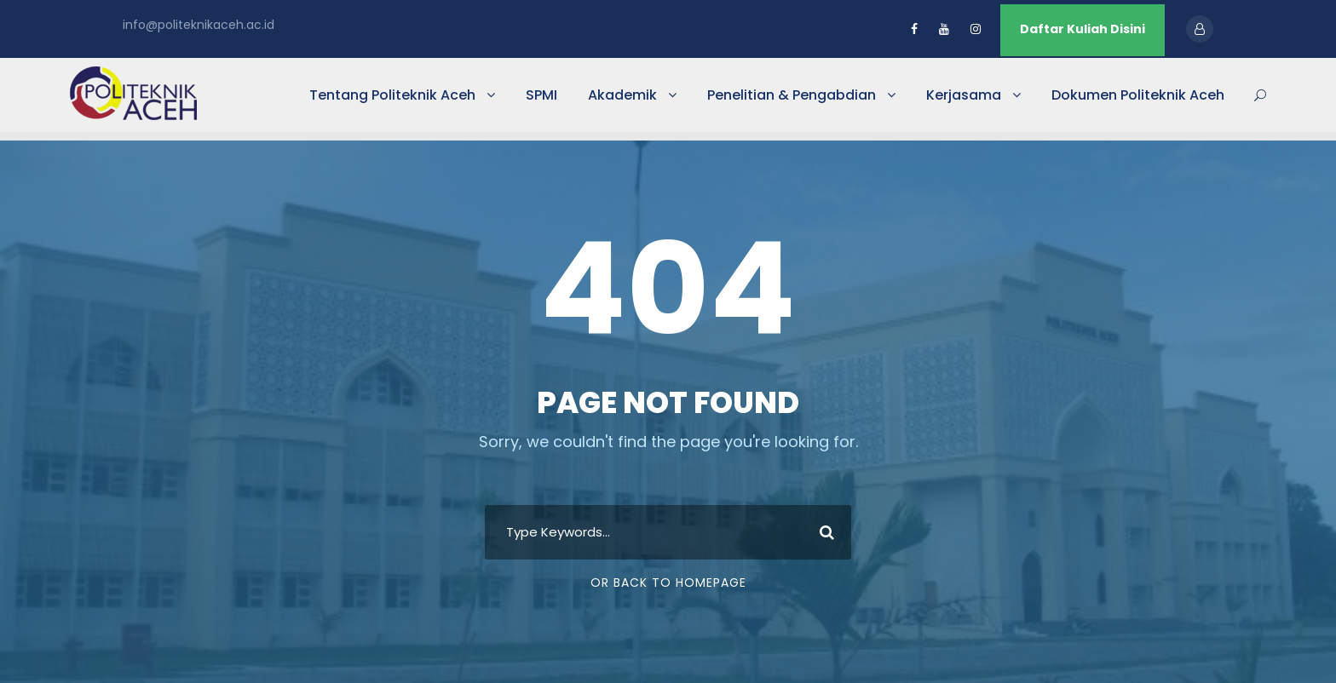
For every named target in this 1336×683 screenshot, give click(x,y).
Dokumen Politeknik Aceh (1137, 95)
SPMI (541, 95)
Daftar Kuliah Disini (1082, 28)
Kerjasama (963, 95)
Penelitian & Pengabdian (791, 95)
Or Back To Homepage (668, 582)
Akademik (622, 95)
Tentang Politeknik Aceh (392, 95)
